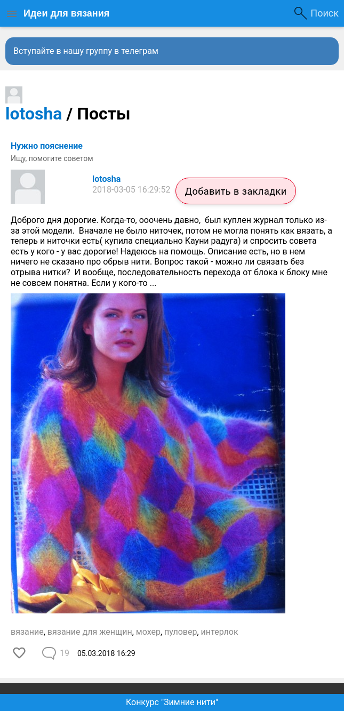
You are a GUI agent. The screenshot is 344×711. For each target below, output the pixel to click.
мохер (148, 632)
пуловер (180, 632)
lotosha (33, 113)
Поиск (324, 13)
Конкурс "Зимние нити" (172, 702)
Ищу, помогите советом (52, 158)
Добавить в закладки (235, 191)
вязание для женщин (89, 632)
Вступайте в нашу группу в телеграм (85, 51)
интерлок (219, 632)
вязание (27, 632)
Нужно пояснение (47, 146)
